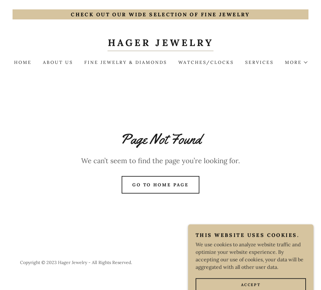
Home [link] (23, 62)
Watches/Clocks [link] (206, 62)
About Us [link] (58, 62)
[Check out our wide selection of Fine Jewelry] (160, 14)
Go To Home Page (160, 185)
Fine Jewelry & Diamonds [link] (125, 62)
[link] (160, 44)
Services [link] (259, 62)
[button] (296, 62)
